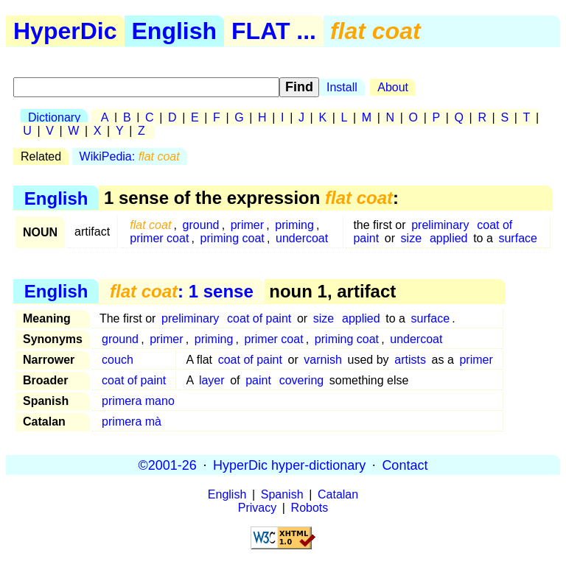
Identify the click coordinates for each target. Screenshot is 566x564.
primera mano (138, 401)
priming (294, 225)
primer (247, 225)
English (174, 31)
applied (449, 238)
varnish (323, 359)
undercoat (302, 238)
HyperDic (65, 31)
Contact (404, 464)
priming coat (232, 238)
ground (201, 225)
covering (301, 380)
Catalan (338, 494)
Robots (310, 507)
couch (117, 359)
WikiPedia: (130, 156)
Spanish (282, 494)
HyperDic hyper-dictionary (289, 464)
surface (517, 238)
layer (212, 380)
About (392, 87)
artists (410, 359)
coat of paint (259, 318)
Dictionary (54, 117)
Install (341, 87)
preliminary (440, 225)
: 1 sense (182, 291)
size (411, 238)
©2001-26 (168, 464)
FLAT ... (273, 31)
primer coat (159, 238)
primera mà (131, 421)
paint (258, 380)
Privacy (257, 507)
